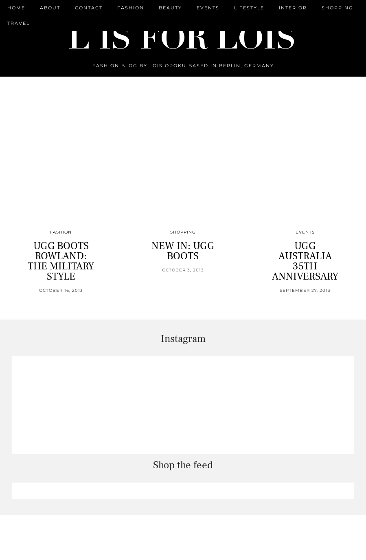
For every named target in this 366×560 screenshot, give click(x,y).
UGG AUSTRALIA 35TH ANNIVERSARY (305, 261)
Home (16, 8)
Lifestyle (249, 8)
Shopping (337, 8)
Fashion (130, 8)
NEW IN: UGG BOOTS (182, 250)
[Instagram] (61, 405)
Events (208, 8)
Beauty (170, 8)
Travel (18, 23)
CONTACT (89, 8)
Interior (293, 8)
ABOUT (50, 8)
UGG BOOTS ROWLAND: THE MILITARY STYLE (61, 261)
